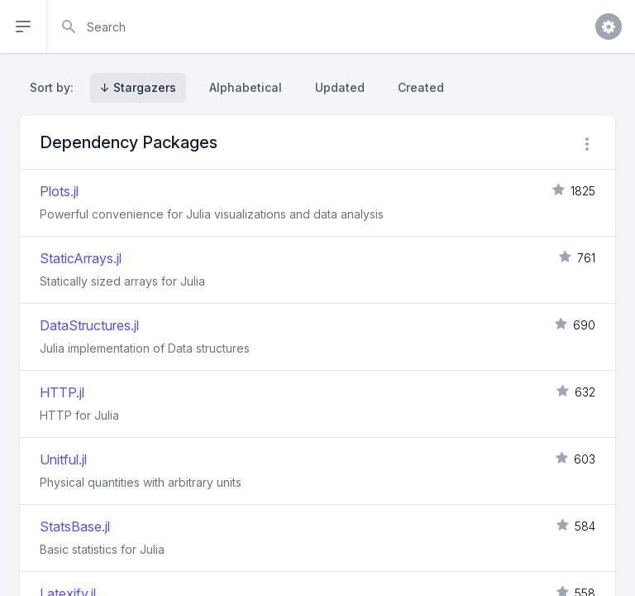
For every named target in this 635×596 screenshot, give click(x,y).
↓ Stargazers (138, 87)
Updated (340, 87)
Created (421, 87)
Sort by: (55, 87)
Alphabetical (245, 87)
